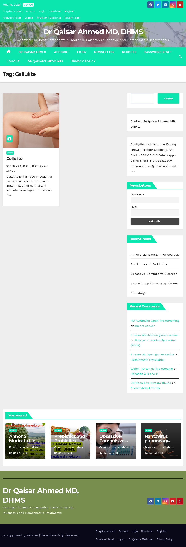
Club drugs (138, 293)
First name (137, 194)
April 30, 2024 (19, 166)
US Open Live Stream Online (151, 383)
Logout (29, 17)
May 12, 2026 (156, 447)
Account (30, 11)
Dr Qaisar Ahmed (12, 11)
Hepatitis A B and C (144, 374)
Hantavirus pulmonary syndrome (154, 283)
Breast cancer (145, 326)
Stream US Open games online (152, 354)
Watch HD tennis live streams (152, 368)
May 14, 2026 (21, 447)
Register (69, 11)
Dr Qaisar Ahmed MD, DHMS (93, 31)
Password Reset (12, 17)
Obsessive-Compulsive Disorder (154, 273)
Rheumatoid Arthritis (145, 388)
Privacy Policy (72, 17)
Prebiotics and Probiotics (149, 264)
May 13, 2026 (111, 447)
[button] (180, 56)
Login (42, 11)
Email (134, 206)
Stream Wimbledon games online (154, 335)
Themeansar (71, 535)
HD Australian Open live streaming (155, 320)
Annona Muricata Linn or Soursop (155, 254)
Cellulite (14, 158)
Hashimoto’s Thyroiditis (147, 359)
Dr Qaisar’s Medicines (48, 17)
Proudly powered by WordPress (21, 535)
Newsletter (55, 11)
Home (10, 153)
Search (168, 98)
